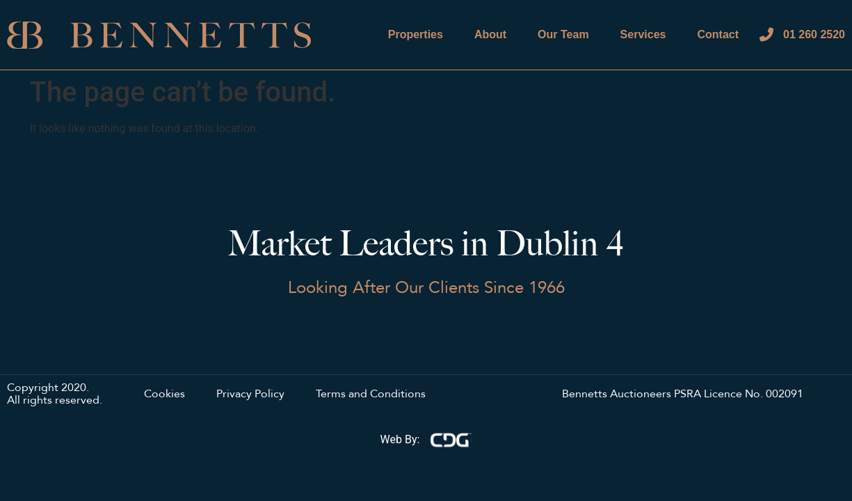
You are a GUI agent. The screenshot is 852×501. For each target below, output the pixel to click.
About (490, 34)
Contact (718, 34)
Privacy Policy (250, 394)
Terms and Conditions (371, 394)
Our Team (563, 34)
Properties (415, 34)
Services (643, 34)
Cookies (164, 394)
